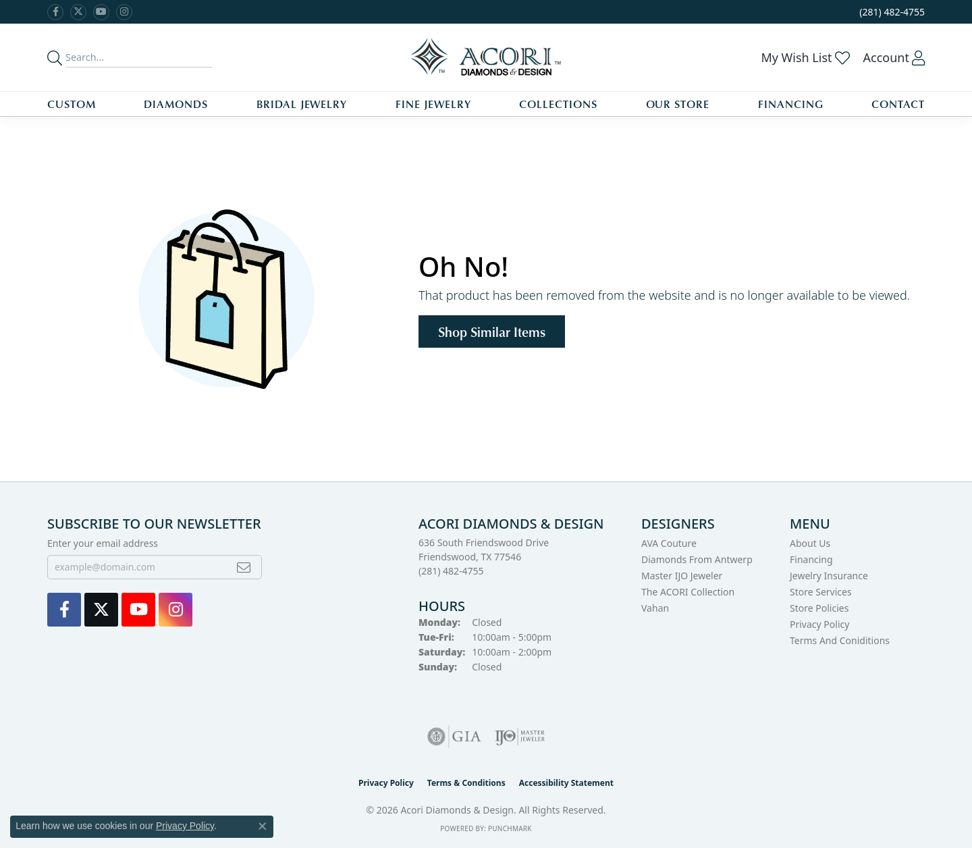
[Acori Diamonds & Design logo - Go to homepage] (486, 57)
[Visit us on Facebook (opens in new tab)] (55, 12)
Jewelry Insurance (829, 575)
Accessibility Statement (566, 783)
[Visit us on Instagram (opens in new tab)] (124, 12)
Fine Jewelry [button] (433, 104)
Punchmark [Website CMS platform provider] (510, 828)
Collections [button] (558, 104)
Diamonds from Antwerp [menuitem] (697, 559)
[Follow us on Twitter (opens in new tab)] (78, 12)
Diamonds (176, 104)
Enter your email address (102, 543)
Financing (791, 104)
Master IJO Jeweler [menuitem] (681, 575)
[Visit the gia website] (454, 736)
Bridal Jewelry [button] (301, 104)
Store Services (821, 591)
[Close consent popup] (263, 826)
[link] (891, 12)
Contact (898, 104)
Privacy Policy (819, 624)
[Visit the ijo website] (520, 736)
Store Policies (819, 608)
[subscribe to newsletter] (243, 567)
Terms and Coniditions (840, 640)
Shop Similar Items (491, 331)
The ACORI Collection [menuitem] (687, 591)
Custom (71, 104)
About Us (810, 543)
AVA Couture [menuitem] (669, 543)
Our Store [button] (678, 104)
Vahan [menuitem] (655, 608)
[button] (805, 57)
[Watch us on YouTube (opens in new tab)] (101, 12)
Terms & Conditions (466, 783)
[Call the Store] (451, 570)
